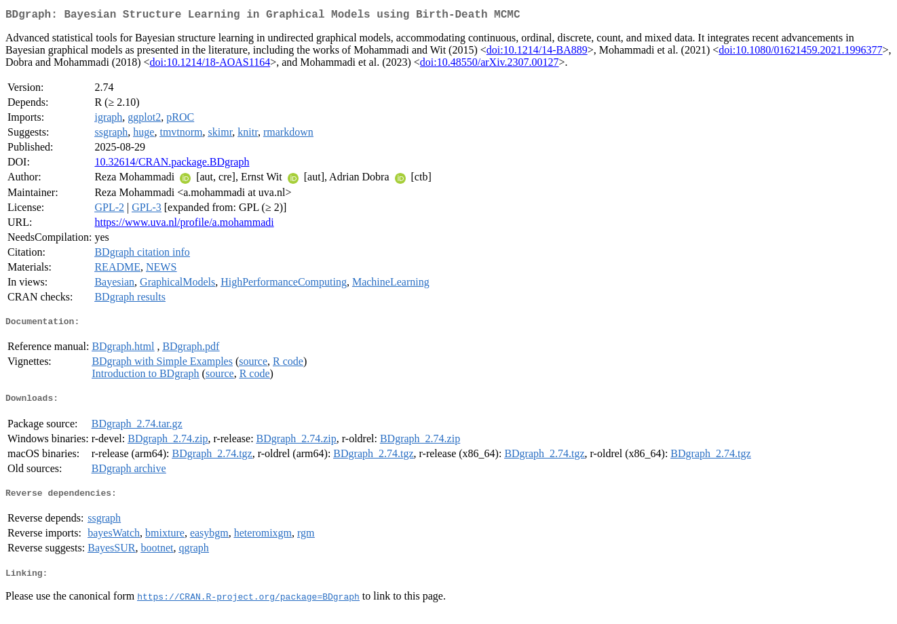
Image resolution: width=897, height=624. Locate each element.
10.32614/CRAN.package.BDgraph (171, 164)
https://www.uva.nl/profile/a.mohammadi (183, 225)
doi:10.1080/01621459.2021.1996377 (800, 52)
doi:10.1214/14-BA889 (537, 52)
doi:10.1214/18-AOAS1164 (210, 65)
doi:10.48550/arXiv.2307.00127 (489, 65)
